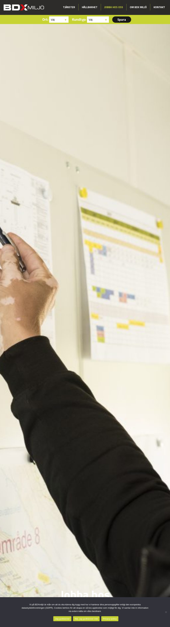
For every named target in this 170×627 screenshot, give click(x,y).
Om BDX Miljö (138, 7)
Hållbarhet (89, 7)
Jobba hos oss (113, 7)
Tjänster (69, 7)
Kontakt (159, 7)
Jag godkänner (62, 619)
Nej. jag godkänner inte (86, 619)
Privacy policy (110, 619)
